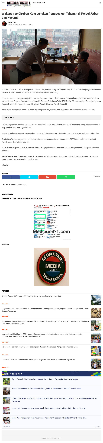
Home (4, 9)
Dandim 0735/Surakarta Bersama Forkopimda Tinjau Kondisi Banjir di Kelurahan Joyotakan (38, 360)
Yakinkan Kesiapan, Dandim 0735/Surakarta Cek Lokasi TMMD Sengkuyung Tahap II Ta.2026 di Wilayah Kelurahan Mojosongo (54, 399)
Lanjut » (97, 427)
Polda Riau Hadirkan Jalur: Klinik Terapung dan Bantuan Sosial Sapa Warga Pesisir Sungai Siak (39, 347)
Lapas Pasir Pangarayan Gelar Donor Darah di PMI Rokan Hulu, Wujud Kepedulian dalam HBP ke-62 (49, 408)
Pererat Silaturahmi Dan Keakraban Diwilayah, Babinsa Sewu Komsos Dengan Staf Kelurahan (46, 389)
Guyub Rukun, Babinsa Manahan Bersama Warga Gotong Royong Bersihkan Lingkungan (45, 379)
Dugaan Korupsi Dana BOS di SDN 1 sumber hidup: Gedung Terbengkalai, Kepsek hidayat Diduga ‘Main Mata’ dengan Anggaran (45, 310)
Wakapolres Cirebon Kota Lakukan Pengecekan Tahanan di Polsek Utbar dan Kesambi (50, 15)
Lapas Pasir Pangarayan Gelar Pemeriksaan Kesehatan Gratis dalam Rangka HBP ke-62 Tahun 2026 (49, 418)
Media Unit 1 (57, 438)
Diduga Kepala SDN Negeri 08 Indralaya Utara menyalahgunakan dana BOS (31, 296)
